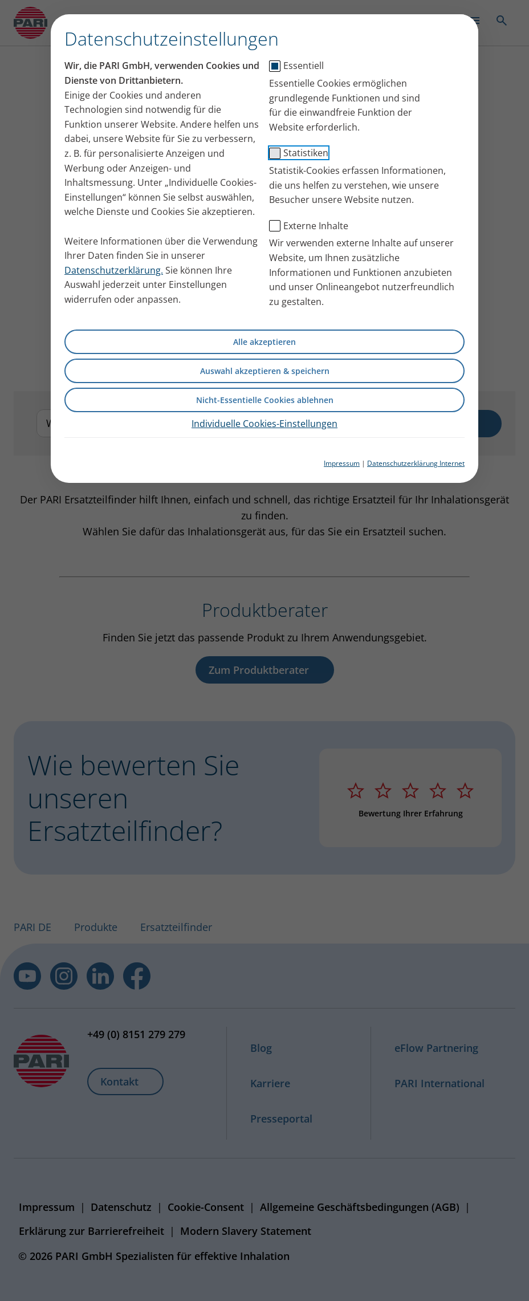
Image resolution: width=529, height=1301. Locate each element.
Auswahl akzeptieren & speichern (264, 370)
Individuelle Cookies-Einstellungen (264, 423)
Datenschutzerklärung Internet (416, 463)
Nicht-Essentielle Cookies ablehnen (264, 400)
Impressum (342, 463)
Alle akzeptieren (264, 341)
